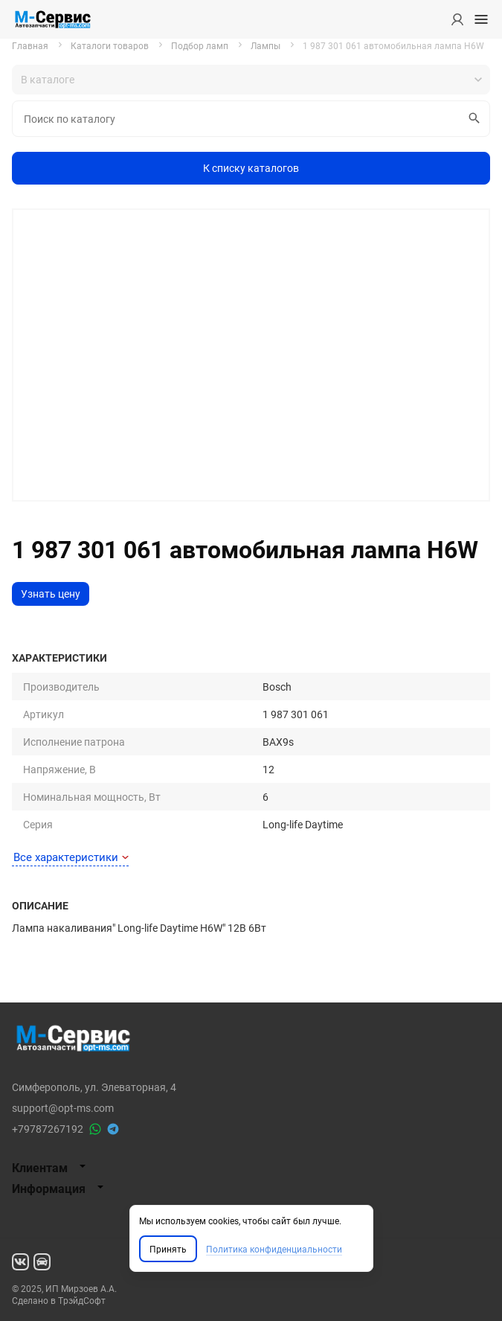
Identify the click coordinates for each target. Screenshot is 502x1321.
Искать (472, 118)
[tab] (251, 1167)
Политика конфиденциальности (274, 1249)
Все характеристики (71, 856)
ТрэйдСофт (82, 1300)
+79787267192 (47, 1129)
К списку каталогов (251, 168)
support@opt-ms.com (63, 1108)
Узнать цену (50, 593)
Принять (168, 1249)
